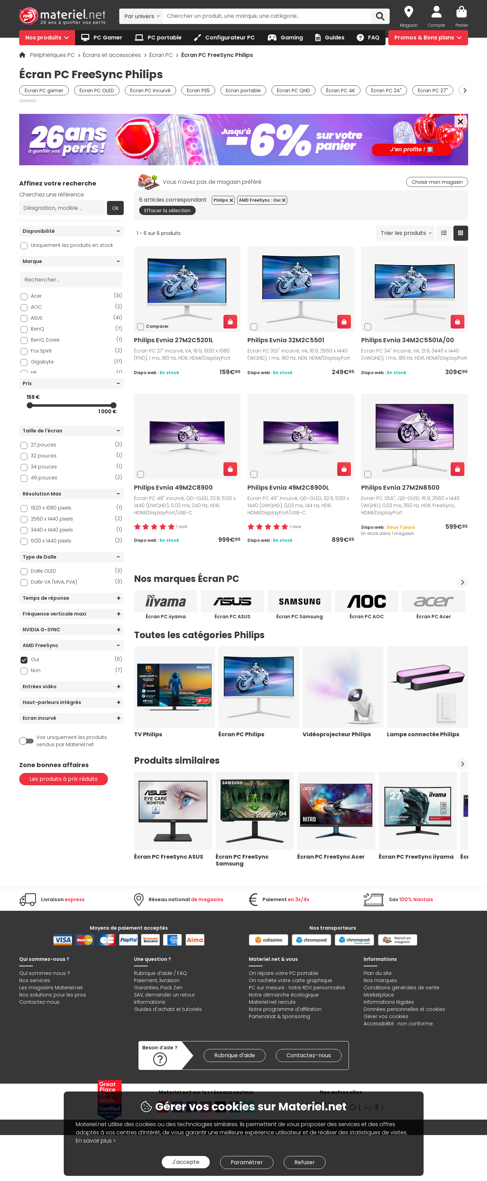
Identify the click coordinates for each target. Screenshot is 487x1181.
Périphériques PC (53, 55)
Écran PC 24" (386, 90)
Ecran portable (243, 90)
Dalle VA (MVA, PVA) (76, 581)
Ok (115, 208)
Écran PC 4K (340, 90)
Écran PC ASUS (233, 616)
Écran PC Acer (433, 616)
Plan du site (378, 973)
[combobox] (141, 16)
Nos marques (380, 980)
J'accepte (185, 1162)
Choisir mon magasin (437, 182)
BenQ (76, 328)
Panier (461, 25)
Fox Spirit (76, 350)
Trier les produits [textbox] (403, 233)
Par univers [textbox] (139, 16)
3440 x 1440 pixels (76, 529)
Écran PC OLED (97, 90)
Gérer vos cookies (386, 1016)
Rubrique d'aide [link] (234, 1055)
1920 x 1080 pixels (76, 507)
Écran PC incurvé (150, 90)
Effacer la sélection (167, 210)
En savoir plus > (96, 1141)
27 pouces (76, 444)
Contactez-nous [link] (309, 1055)
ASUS (76, 317)
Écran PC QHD (293, 90)
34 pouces (76, 466)
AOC (76, 306)
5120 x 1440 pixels (76, 540)
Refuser (304, 1162)
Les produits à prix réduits (63, 779)
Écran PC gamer (44, 90)
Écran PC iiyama (166, 616)
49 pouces (76, 477)
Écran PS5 (198, 90)
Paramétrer (247, 1162)
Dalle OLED (76, 570)
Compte (436, 25)
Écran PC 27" (433, 90)
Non (76, 670)
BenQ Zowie (76, 339)
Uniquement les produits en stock (72, 245)
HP (76, 372)
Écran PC (161, 55)
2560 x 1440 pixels (76, 518)
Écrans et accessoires (112, 55)
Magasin (409, 25)
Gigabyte (76, 361)
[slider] (30, 405)
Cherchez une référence (51, 195)
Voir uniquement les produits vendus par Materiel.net (71, 741)
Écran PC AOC (367, 616)
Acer (76, 295)
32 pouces (76, 455)
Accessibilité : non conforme (398, 1023)
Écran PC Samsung (299, 616)
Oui (76, 659)
